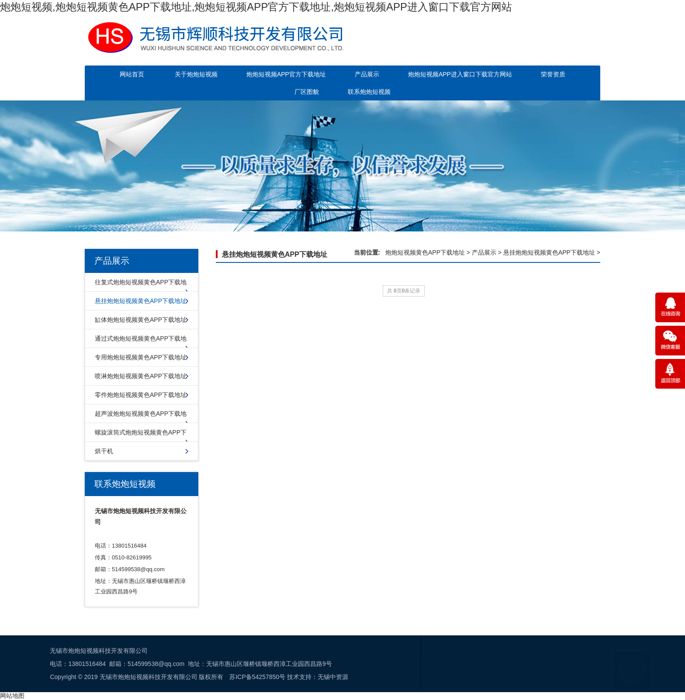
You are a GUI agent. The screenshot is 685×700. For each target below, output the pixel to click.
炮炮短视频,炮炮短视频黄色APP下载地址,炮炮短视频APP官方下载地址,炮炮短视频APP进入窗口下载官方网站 (256, 7)
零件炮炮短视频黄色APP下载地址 (141, 394)
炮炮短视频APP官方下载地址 (286, 74)
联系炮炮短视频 (369, 91)
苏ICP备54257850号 (72, 676)
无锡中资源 (148, 676)
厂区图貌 (306, 91)
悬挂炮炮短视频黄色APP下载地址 (141, 300)
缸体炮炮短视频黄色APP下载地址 (141, 319)
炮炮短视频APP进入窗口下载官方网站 (460, 74)
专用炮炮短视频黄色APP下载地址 (141, 357)
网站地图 (12, 695)
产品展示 (367, 74)
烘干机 (104, 451)
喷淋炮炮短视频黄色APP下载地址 (141, 375)
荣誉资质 (553, 74)
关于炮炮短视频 (196, 74)
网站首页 (132, 74)
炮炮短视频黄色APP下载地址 (425, 252)
